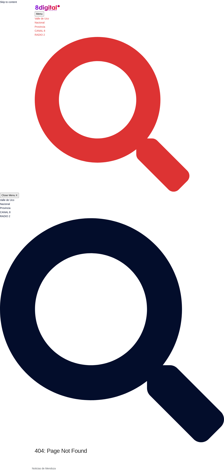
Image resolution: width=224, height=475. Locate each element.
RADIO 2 (40, 34)
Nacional (40, 22)
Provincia (40, 26)
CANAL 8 (40, 30)
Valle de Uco (42, 18)
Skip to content (8, 2)
